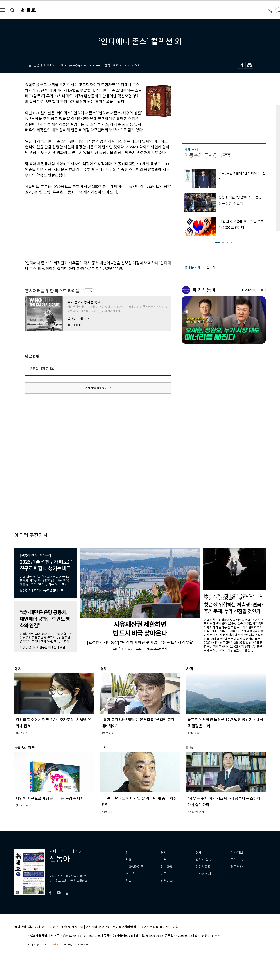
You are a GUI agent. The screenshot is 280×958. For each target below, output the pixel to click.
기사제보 (237, 853)
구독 (89, 291)
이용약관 (105, 927)
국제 (164, 860)
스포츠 (130, 874)
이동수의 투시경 (201, 155)
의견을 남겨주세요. (42, 369)
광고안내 (237, 867)
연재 (198, 853)
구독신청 (237, 860)
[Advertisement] (87, 227)
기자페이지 (203, 874)
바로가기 (247, 290)
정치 (129, 853)
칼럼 (129, 881)
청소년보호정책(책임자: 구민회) (159, 927)
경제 (164, 853)
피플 (164, 874)
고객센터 (91, 927)
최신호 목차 (203, 860)
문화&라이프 (135, 867)
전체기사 (167, 881)
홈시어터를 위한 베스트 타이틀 (52, 291)
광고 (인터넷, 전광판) (56, 927)
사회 (129, 860)
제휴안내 (77, 927)
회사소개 (34, 927)
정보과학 (167, 867)
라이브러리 (203, 867)
